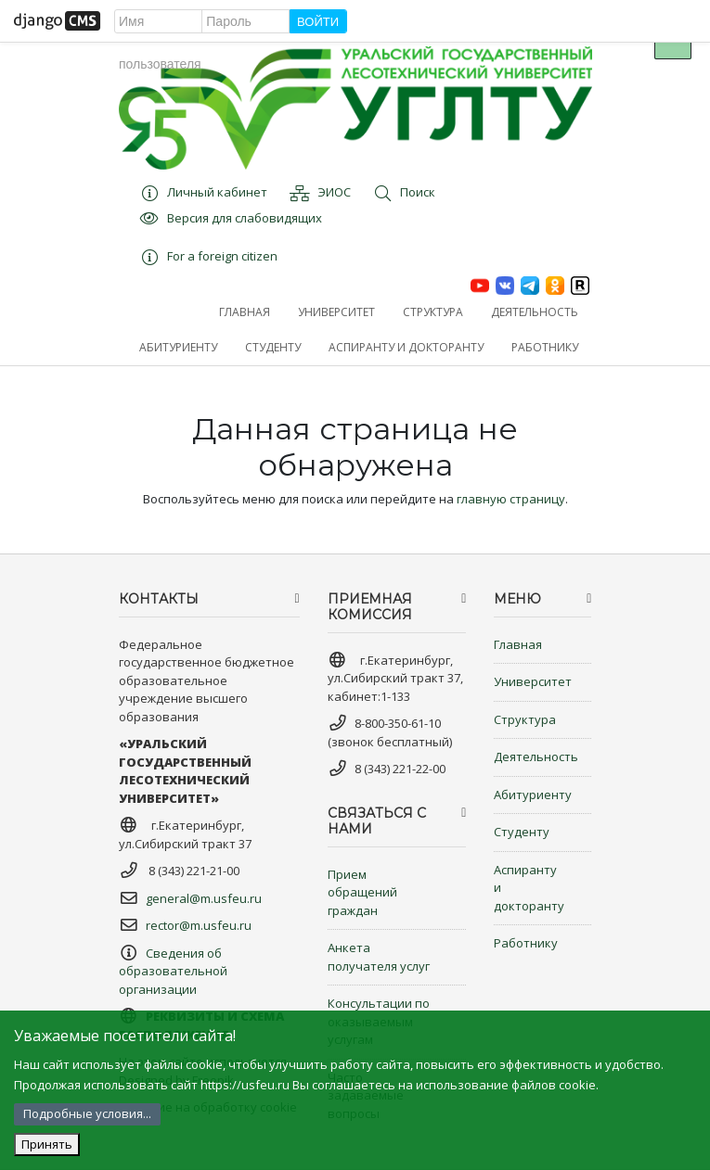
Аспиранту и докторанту (529, 887)
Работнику (526, 943)
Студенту (521, 831)
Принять (46, 1144)
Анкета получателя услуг (379, 956)
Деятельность (536, 756)
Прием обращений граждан (362, 892)
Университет (533, 681)
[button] (336, 312)
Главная (518, 644)
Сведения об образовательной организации (173, 971)
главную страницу (511, 498)
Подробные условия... (87, 1113)
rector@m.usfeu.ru (199, 925)
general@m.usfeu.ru (204, 898)
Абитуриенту (533, 794)
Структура (525, 719)
